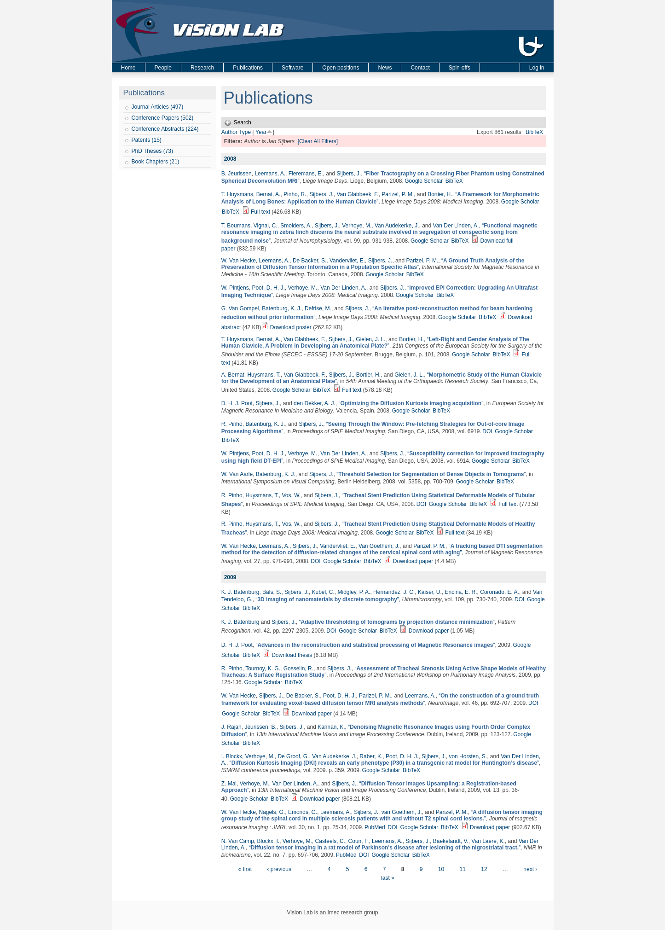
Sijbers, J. (349, 173)
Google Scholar (424, 181)
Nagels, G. (272, 812)
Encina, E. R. (461, 592)
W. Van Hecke (238, 260)
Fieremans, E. (306, 173)
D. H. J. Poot (237, 403)
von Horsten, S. (468, 756)
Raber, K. (370, 756)
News (385, 67)
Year (260, 132)
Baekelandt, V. (450, 841)
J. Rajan (231, 727)
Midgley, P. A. (354, 592)
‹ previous (279, 869)
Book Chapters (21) (155, 161)
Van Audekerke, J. (397, 225)
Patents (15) (147, 140)
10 (441, 869)
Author (229, 132)
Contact (420, 67)
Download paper (413, 561)
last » (387, 878)
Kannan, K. (331, 727)
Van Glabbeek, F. (357, 194)
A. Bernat (232, 375)
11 (463, 869)
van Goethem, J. (402, 812)
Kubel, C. (323, 592)
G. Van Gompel (240, 308)
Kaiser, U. (430, 592)
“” (379, 233)
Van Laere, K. (488, 841)
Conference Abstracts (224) (165, 129)
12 (484, 869)
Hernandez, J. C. (394, 592)
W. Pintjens (235, 288)
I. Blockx (231, 756)
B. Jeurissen (236, 173)
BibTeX (534, 132)
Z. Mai (229, 783)
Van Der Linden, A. (456, 225)
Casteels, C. (330, 841)
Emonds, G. (302, 812)
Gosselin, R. (298, 668)
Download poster (291, 327)
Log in (536, 67)
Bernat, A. (268, 194)
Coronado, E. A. (499, 592)
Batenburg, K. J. (281, 308)
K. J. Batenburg (240, 592)
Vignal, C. (266, 225)
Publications (248, 67)
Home (128, 67)
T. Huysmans (237, 194)
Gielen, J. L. (370, 339)
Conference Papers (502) (163, 118)
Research (202, 67)
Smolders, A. (296, 225)
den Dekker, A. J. (314, 403)
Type (245, 132)
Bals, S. (271, 592)
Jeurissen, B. (260, 727)
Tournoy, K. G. (262, 668)
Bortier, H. (440, 194)
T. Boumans (235, 225)
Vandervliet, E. (347, 260)
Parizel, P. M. (398, 194)
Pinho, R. (294, 194)
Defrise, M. (318, 308)
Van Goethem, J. (379, 546)
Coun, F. (358, 841)
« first (245, 869)
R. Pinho (232, 424)
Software (292, 67)
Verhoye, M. (356, 225)
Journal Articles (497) (158, 107)
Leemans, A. (269, 173)
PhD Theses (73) (152, 151)
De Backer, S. (309, 260)
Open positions (340, 67)
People (163, 67)
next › (530, 869)
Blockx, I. (268, 841)
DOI (487, 431)
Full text (260, 212)
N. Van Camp (237, 841)
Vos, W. (291, 495)
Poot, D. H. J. (268, 288)
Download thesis (292, 655)
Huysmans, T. (263, 375)
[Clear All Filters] (318, 141)
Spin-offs (459, 67)
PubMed (374, 827)
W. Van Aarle (237, 474)
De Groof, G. (293, 756)
